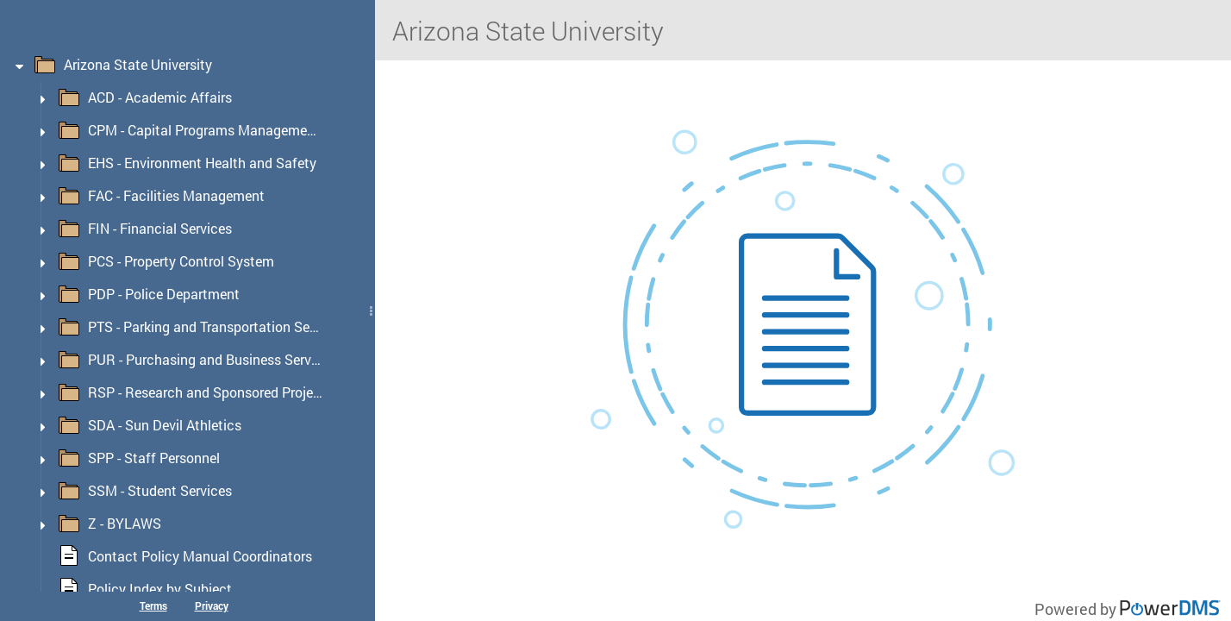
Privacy (211, 605)
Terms (153, 605)
